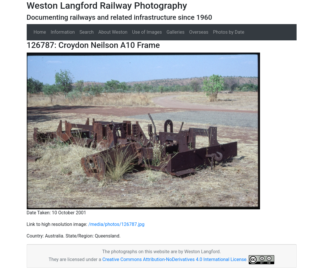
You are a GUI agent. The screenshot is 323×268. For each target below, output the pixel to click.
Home (40, 32)
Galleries (176, 32)
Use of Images (147, 32)
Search (87, 32)
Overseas (198, 32)
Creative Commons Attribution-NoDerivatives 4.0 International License (174, 259)
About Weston (112, 32)
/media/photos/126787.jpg (116, 224)
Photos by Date (228, 32)
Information (63, 32)
